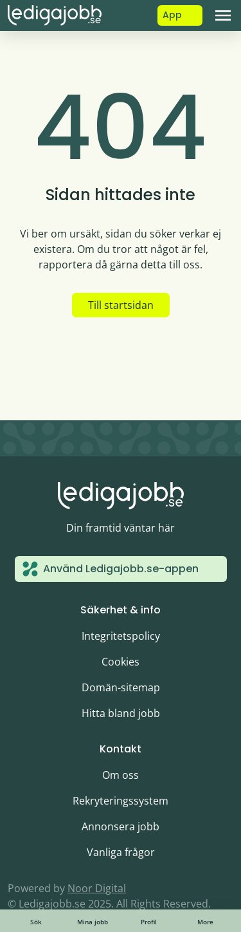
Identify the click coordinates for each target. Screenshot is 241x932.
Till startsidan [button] (121, 305)
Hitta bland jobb (121, 713)
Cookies (120, 662)
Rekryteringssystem (120, 801)
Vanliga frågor (121, 852)
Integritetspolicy (121, 636)
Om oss (120, 775)
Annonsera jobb (120, 826)
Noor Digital (96, 888)
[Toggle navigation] (223, 15)
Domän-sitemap (121, 687)
